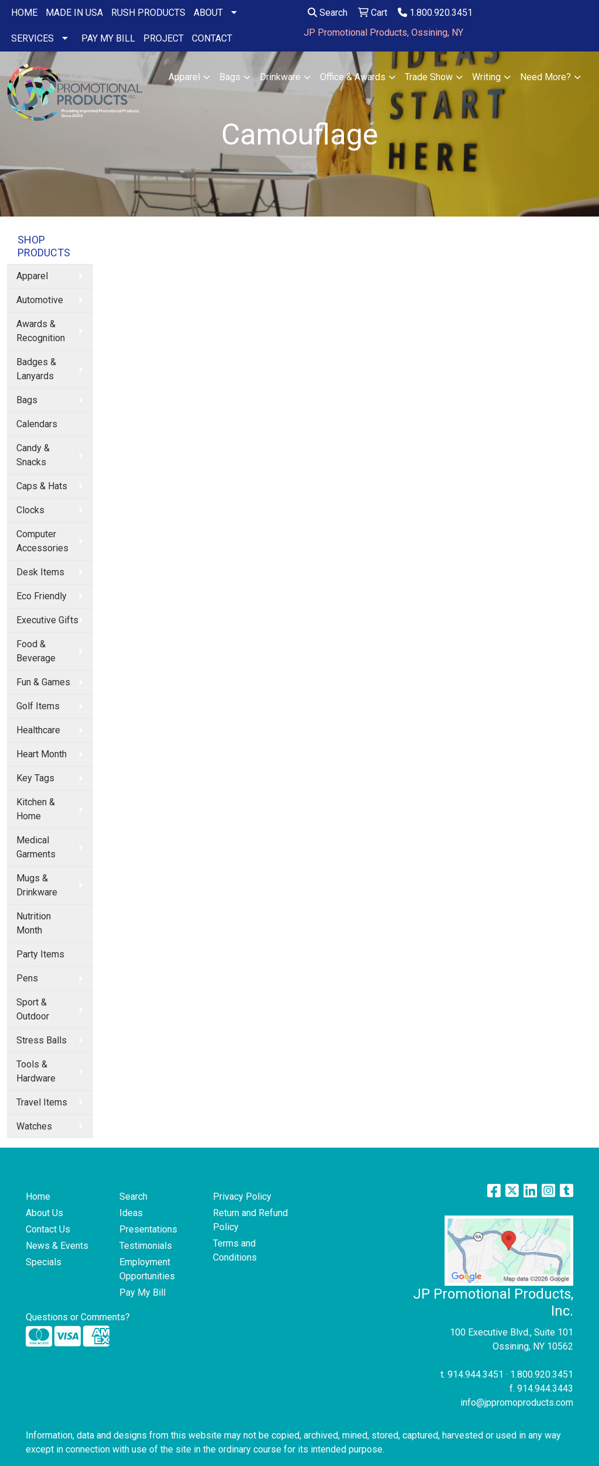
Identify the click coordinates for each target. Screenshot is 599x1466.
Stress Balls (41, 1040)
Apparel (184, 77)
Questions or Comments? (78, 1317)
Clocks (30, 510)
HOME (24, 12)
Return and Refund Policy (250, 1219)
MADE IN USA (74, 12)
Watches (34, 1126)
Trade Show (429, 77)
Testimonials (145, 1245)
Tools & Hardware (36, 1071)
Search (327, 12)
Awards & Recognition (40, 331)
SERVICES (32, 38)
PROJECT (163, 38)
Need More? (545, 77)
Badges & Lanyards (36, 369)
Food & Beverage (36, 651)
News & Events (57, 1245)
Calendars (36, 424)
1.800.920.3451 (435, 12)
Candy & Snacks (33, 455)
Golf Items (38, 706)
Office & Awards (352, 77)
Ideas (131, 1212)
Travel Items (41, 1102)
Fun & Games (43, 682)
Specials (43, 1262)
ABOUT (208, 12)
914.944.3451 (475, 1374)
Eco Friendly (41, 596)
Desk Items (40, 572)
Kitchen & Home (35, 809)
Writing (486, 77)
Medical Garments (36, 847)
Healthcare (38, 730)
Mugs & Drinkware (36, 885)
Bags (229, 77)
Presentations (148, 1229)
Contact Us (48, 1229)
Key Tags (35, 778)
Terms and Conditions (235, 1250)
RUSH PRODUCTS (148, 12)
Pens (27, 978)
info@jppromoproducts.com (516, 1402)
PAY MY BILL (108, 38)
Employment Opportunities (147, 1269)
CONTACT (212, 38)
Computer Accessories (42, 541)
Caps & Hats (41, 486)
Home (38, 1196)
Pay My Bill (142, 1292)
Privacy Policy (242, 1196)
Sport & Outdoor (32, 1009)
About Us (44, 1212)
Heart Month (41, 754)
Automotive (39, 299)
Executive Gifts (47, 620)
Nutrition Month (33, 923)
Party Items (40, 954)
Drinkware (280, 77)
